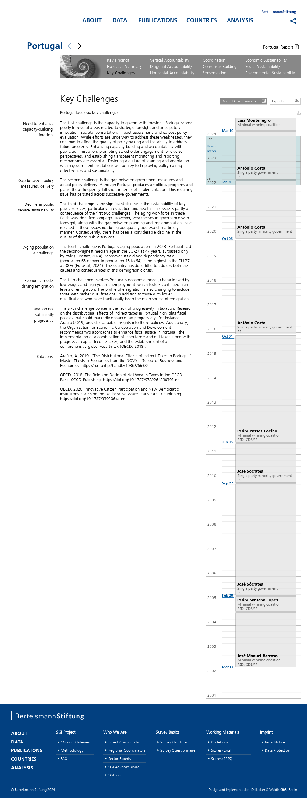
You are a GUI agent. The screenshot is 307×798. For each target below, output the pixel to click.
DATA (119, 21)
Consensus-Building (219, 66)
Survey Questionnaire (177, 750)
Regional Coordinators (127, 750)
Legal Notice (275, 742)
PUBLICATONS (26, 751)
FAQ (64, 758)
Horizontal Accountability (172, 72)
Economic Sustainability (266, 59)
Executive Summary (124, 66)
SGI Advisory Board (124, 766)
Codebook (220, 742)
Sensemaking (214, 72)
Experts (286, 100)
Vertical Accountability (169, 59)
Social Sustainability (262, 66)
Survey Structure (173, 742)
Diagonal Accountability (171, 66)
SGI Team (115, 775)
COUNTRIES (201, 21)
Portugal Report (281, 47)
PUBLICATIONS (157, 21)
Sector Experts (119, 758)
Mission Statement (76, 742)
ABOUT (92, 21)
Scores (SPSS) (221, 758)
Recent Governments (244, 100)
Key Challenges (121, 72)
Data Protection (277, 750)
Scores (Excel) (221, 750)
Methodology (72, 750)
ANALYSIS (240, 21)
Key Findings (118, 59)
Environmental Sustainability (270, 72)
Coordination (214, 59)
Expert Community (123, 742)
